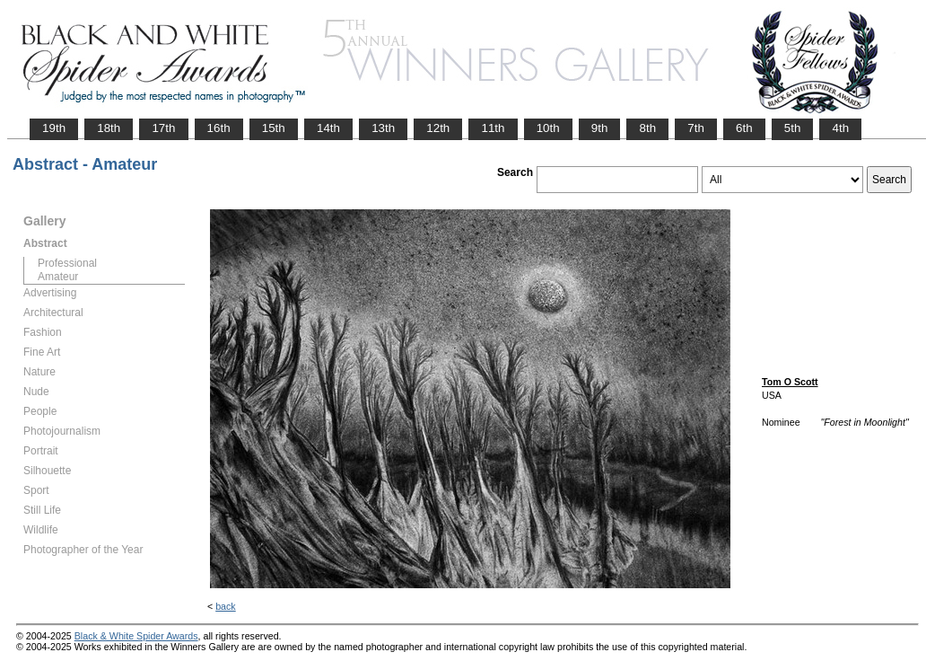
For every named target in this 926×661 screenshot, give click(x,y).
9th (599, 128)
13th (383, 128)
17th (163, 128)
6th (744, 128)
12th (437, 128)
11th (492, 128)
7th (695, 128)
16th (218, 128)
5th (792, 128)
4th (840, 128)
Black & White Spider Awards (136, 635)
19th (53, 128)
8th (647, 128)
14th (328, 128)
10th (548, 128)
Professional (67, 263)
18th (108, 128)
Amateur (58, 276)
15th (273, 128)
